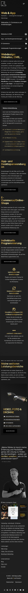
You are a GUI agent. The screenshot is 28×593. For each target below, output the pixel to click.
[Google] (7, 590)
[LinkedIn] (15, 590)
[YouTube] (20, 590)
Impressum (18, 582)
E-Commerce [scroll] (5, 43)
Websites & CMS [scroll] (6, 34)
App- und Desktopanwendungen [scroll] (11, 39)
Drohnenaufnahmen (11, 420)
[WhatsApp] (4, 590)
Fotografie (8, 423)
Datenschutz (9, 582)
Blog (2, 561)
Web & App (4, 549)
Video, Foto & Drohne (7, 551)
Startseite (4, 15)
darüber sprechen (9, 456)
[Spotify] (23, 590)
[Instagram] (10, 590)
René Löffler (18, 576)
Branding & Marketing (7, 554)
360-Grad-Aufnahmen (12, 426)
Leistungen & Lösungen (15, 15)
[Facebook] (12, 590)
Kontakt (3, 567)
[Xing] (17, 590)
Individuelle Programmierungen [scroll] (11, 48)
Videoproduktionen (11, 417)
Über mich (4, 564)
